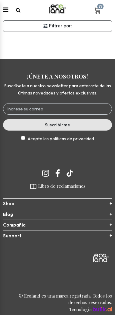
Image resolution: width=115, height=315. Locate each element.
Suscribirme (57, 125)
